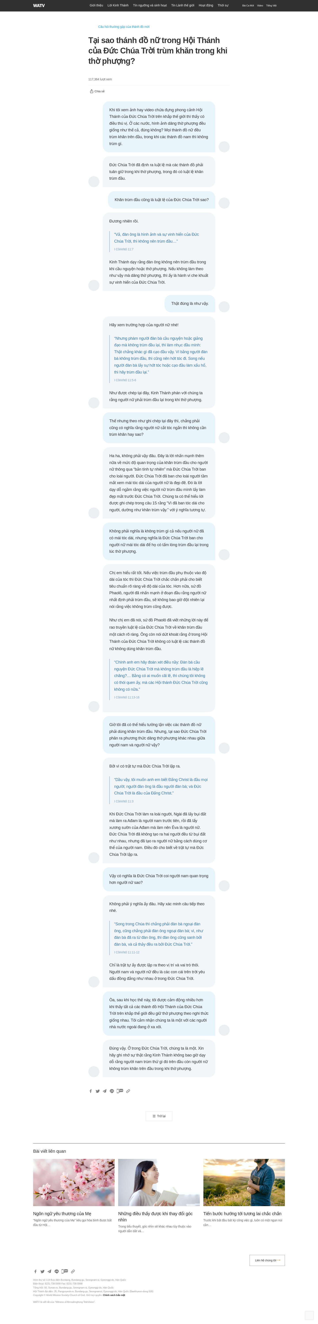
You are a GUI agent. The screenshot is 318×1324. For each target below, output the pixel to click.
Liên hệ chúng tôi (265, 1260)
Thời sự (223, 5)
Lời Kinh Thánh (118, 5)
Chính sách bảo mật (114, 1295)
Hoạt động (206, 5)
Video (260, 5)
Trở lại (161, 1116)
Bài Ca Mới (248, 5)
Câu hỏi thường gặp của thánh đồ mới (124, 26)
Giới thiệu (96, 5)
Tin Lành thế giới (182, 5)
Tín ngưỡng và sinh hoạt (150, 5)
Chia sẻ (97, 91)
